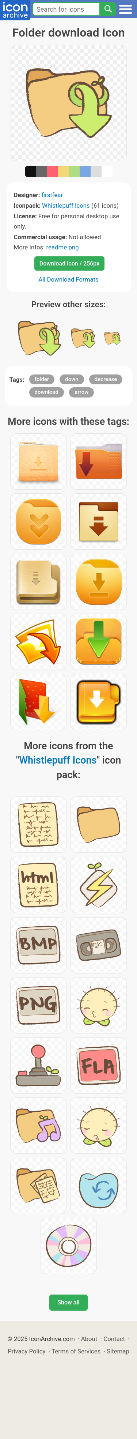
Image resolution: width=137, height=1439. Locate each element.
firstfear (52, 195)
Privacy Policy (26, 1351)
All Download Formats (68, 279)
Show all (68, 1302)
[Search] (107, 9)
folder (42, 379)
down (71, 379)
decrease (106, 379)
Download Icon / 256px (69, 263)
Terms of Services (76, 1351)
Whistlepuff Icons (66, 205)
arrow (81, 392)
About (89, 1338)
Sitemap (118, 1351)
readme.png (62, 247)
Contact (114, 1338)
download (46, 392)
